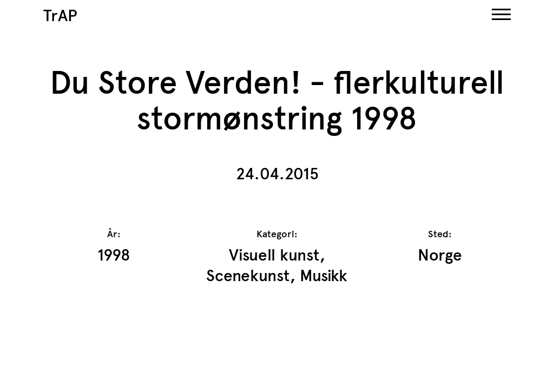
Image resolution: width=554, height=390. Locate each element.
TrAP (60, 15)
